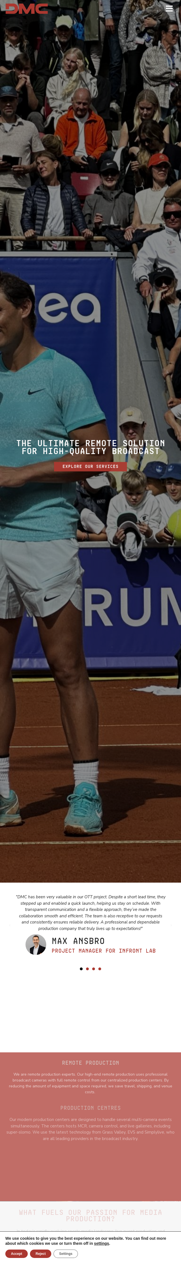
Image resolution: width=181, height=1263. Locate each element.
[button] (81, 968)
